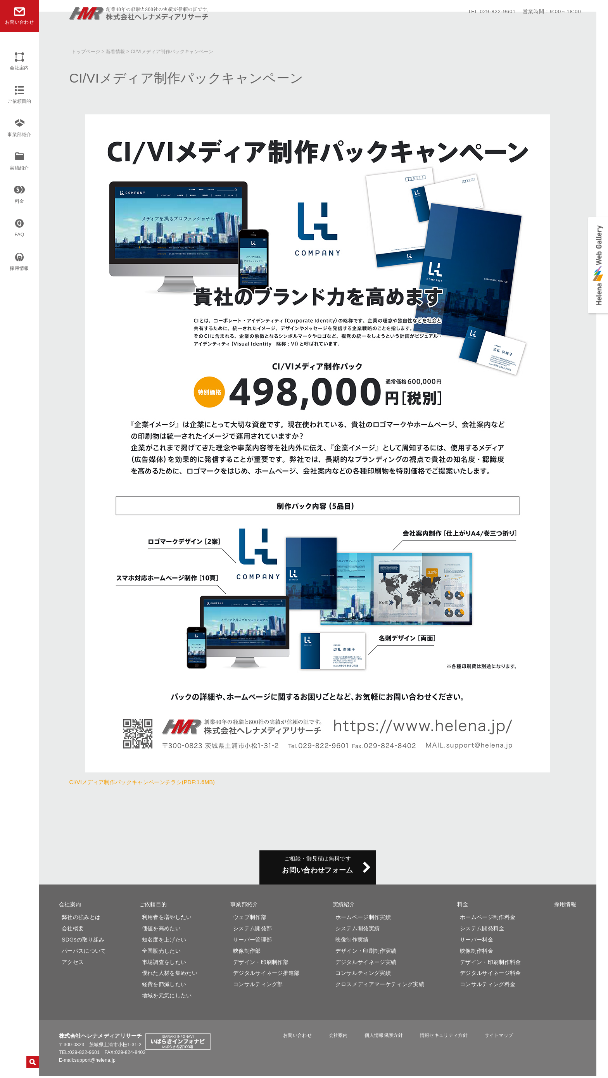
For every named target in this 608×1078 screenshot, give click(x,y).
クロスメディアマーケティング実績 (379, 986)
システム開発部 (252, 930)
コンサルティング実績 (363, 975)
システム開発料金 (482, 930)
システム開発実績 (357, 930)
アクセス (73, 964)
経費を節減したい (164, 986)
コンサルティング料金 (487, 986)
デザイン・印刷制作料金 (490, 964)
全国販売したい (161, 953)
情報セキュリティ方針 (443, 1037)
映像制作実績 (352, 941)
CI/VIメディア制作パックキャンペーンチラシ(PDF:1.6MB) (142, 782)
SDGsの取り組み (83, 941)
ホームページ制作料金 (487, 919)
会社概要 (73, 930)
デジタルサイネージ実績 (366, 964)
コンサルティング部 (258, 986)
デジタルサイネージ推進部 (266, 975)
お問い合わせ (315, 1037)
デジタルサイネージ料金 (490, 975)
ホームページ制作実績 (363, 919)
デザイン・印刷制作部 (260, 964)
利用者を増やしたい (167, 919)
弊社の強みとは (81, 919)
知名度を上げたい (164, 941)
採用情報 (19, 268)
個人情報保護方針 (389, 1037)
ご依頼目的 (19, 101)
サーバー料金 (476, 941)
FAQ (19, 234)
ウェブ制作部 (249, 919)
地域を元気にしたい (167, 997)
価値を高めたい (161, 930)
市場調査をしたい (164, 964)
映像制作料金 (476, 953)
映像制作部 (247, 953)
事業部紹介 (19, 134)
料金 (19, 201)
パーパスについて (84, 953)
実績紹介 (19, 168)
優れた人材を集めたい (169, 975)
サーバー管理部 (252, 941)
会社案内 (19, 68)
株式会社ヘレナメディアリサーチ (139, 17)
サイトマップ (492, 1037)
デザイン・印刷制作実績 (366, 953)
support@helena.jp (95, 1062)
